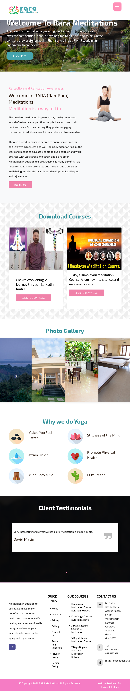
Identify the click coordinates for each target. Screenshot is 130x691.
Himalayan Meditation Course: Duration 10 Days (81, 608)
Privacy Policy (56, 656)
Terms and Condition (57, 645)
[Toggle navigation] (117, 6)
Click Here (19, 56)
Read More (20, 184)
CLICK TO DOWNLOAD (33, 297)
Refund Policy (56, 666)
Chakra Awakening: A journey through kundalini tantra (35, 284)
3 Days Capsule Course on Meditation (79, 630)
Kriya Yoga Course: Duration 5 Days (81, 619)
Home (55, 609)
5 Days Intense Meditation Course (81, 641)
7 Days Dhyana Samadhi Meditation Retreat (79, 653)
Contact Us (56, 635)
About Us (56, 615)
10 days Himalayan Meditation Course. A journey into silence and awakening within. (94, 279)
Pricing (55, 621)
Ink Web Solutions (109, 688)
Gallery (55, 627)
